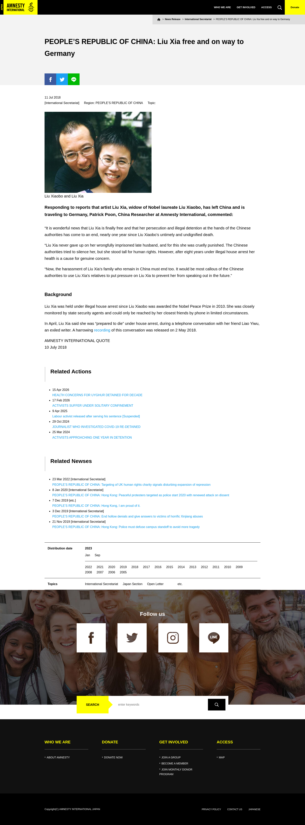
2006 (111, 572)
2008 (88, 572)
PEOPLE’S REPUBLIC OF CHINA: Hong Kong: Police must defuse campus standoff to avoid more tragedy (126, 527)
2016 (158, 567)
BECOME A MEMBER (174, 763)
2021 (100, 567)
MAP (222, 757)
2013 (192, 567)
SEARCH (92, 704)
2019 (123, 567)
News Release (173, 19)
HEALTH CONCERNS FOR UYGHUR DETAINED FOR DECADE (97, 395)
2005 (123, 572)
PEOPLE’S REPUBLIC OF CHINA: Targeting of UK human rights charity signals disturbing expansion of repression (131, 484)
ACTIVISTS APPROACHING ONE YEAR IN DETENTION (92, 437)
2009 (239, 567)
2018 (134, 567)
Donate (295, 7)
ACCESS (266, 7)
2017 (146, 567)
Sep (97, 555)
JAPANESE (254, 809)
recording (102, 330)
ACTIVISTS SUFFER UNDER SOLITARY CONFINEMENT (92, 405)
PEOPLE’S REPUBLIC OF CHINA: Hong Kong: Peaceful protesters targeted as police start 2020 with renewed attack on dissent (140, 495)
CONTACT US (234, 809)
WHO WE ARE (222, 7)
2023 (88, 548)
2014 (181, 567)
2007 (100, 572)
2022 (88, 567)
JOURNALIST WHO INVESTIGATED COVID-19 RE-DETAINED (96, 426)
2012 (204, 567)
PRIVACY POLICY (211, 809)
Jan (87, 555)
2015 (169, 567)
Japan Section (132, 584)
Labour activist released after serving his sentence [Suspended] (96, 416)
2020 (111, 567)
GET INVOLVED (246, 7)
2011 (216, 567)
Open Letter (155, 584)
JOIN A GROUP (171, 757)
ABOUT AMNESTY (58, 757)
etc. (180, 584)
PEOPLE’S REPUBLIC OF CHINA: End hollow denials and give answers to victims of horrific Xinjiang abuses (127, 516)
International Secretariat (198, 19)
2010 (227, 567)
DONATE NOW (113, 757)
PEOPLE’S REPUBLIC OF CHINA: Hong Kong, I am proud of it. (96, 505)
